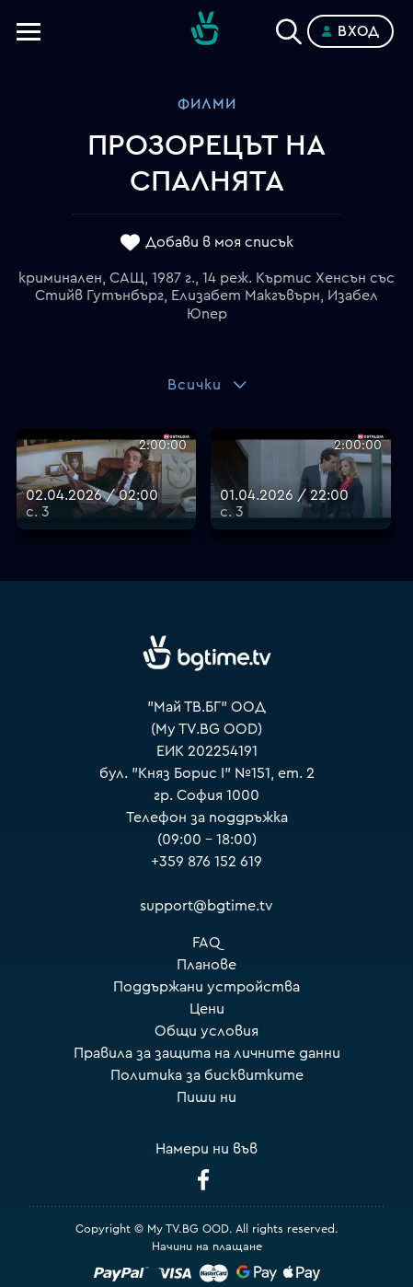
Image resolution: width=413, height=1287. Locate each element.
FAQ (206, 942)
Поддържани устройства (206, 987)
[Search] (289, 27)
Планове (206, 964)
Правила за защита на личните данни (207, 1053)
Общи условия (206, 1031)
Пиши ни (206, 1097)
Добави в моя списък (219, 242)
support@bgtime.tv (206, 906)
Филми (207, 104)
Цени (206, 1009)
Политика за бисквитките (207, 1075)
